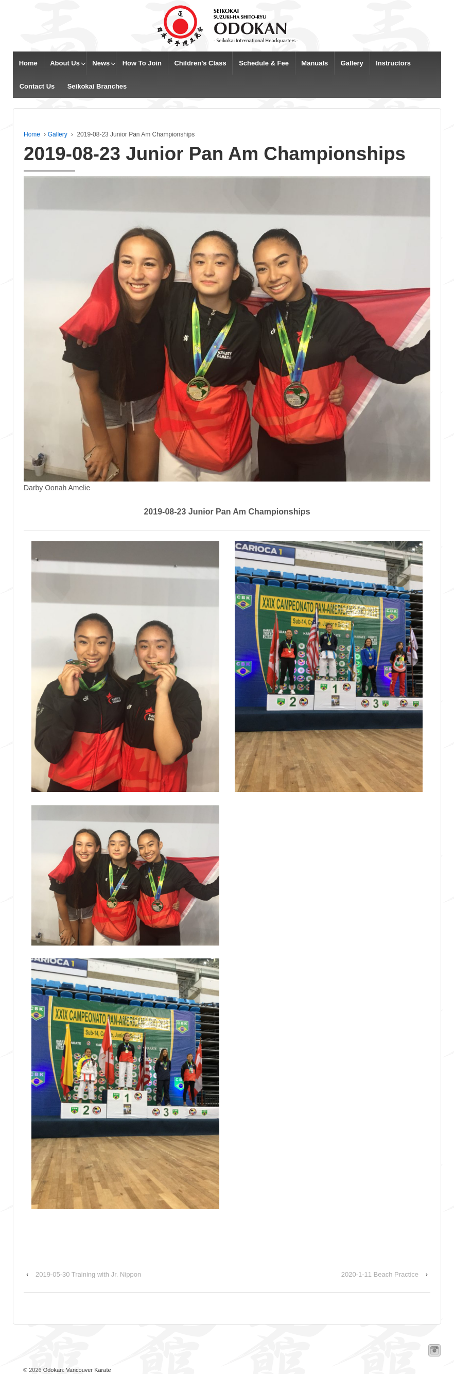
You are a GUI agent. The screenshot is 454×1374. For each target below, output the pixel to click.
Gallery (352, 63)
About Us (65, 63)
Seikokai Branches (97, 86)
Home (28, 63)
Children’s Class (200, 63)
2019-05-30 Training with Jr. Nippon (88, 1274)
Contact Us (37, 86)
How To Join (142, 63)
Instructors (393, 63)
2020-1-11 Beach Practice (379, 1274)
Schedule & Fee (264, 63)
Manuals (314, 63)
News (101, 63)
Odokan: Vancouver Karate (76, 1370)
